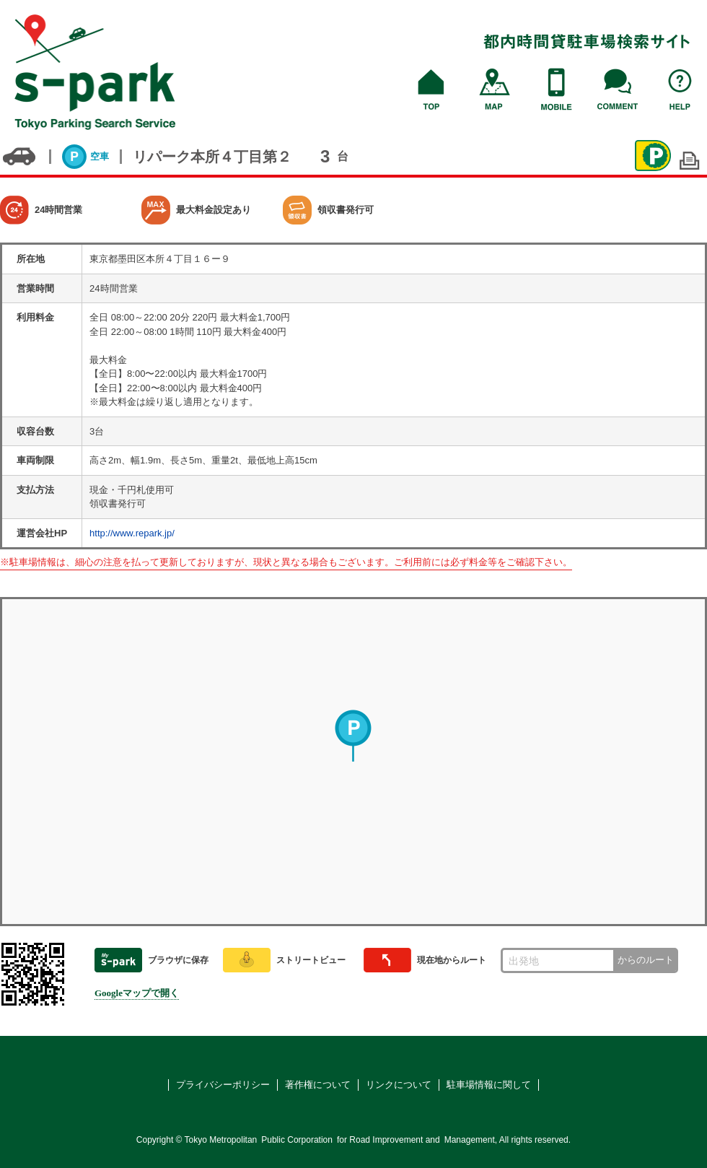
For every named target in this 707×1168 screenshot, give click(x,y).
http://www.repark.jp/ (132, 533)
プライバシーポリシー (223, 1084)
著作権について (318, 1084)
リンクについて (398, 1084)
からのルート (646, 959)
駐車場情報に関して (489, 1084)
